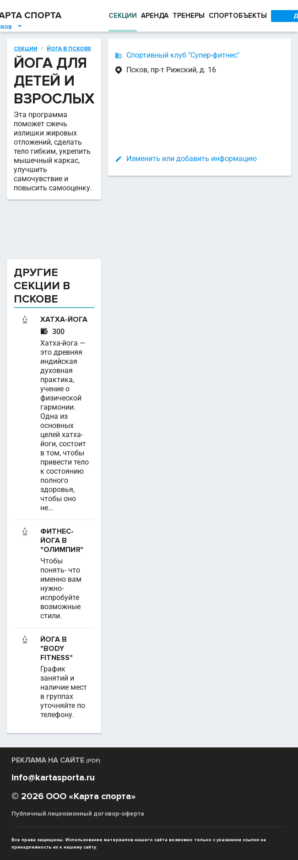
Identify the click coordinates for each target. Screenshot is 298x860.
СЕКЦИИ (120, 16)
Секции (25, 48)
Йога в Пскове (68, 48)
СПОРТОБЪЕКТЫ (240, 16)
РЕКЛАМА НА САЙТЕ (57, 760)
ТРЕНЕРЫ (189, 16)
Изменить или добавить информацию (196, 158)
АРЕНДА (153, 16)
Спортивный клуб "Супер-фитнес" (187, 55)
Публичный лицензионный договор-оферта (76, 813)
